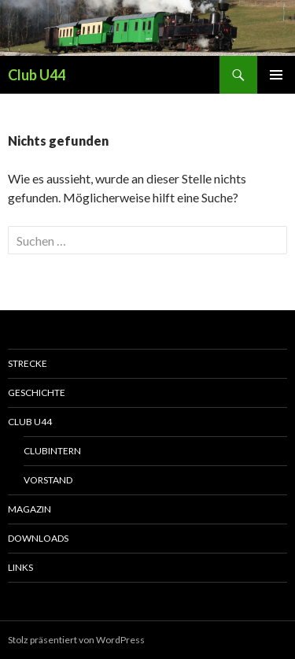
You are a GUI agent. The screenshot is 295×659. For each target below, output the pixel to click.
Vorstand (48, 480)
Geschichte (36, 392)
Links (20, 567)
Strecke (27, 363)
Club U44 (36, 74)
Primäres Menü (276, 75)
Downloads (38, 538)
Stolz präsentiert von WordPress (76, 640)
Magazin (29, 509)
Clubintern (52, 451)
